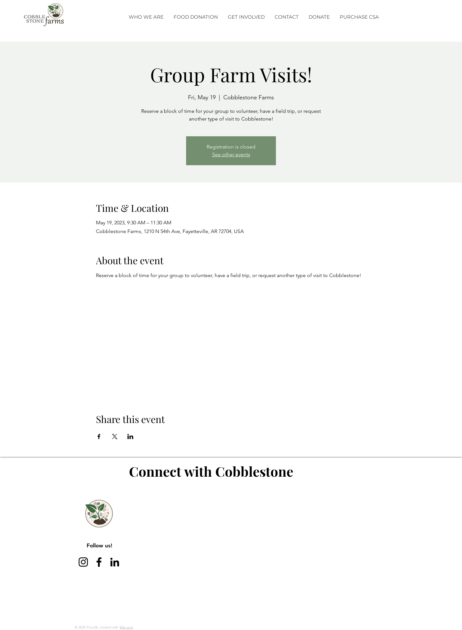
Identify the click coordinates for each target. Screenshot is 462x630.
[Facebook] (99, 562)
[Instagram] (83, 562)
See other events (231, 154)
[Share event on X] (115, 436)
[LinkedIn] (114, 562)
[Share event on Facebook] (99, 436)
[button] (146, 17)
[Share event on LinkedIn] (130, 436)
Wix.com (126, 627)
